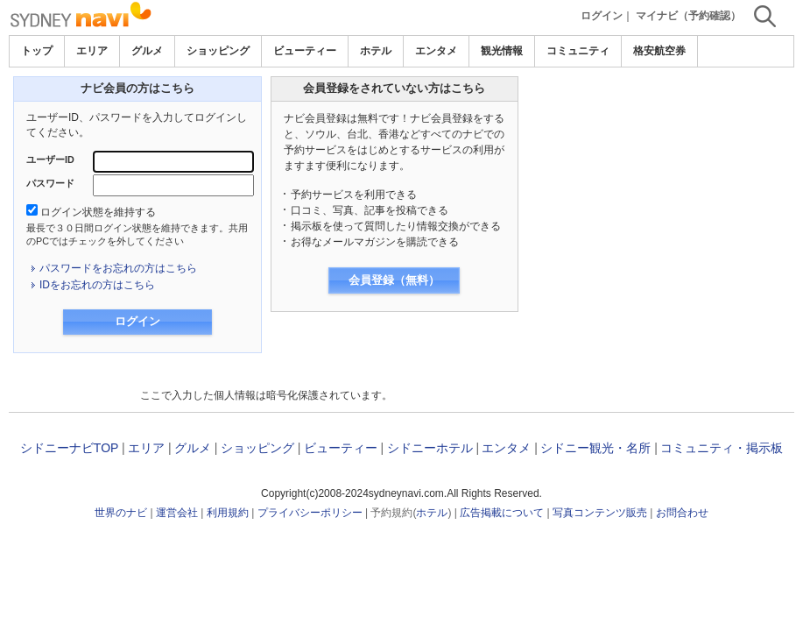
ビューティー (304, 51)
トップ (37, 51)
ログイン (602, 16)
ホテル (375, 51)
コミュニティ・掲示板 (721, 448)
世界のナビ (121, 513)
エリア (92, 51)
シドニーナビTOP (69, 448)
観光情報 (502, 51)
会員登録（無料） (394, 280)
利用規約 (228, 513)
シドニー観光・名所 (595, 448)
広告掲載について (502, 513)
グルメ (147, 51)
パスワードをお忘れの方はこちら (118, 268)
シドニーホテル (430, 448)
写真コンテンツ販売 (600, 513)
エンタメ (436, 51)
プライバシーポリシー (310, 513)
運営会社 (177, 513)
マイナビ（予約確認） (688, 16)
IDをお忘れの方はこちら (97, 285)
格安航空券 (659, 51)
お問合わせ (682, 513)
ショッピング (218, 51)
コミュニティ (577, 51)
